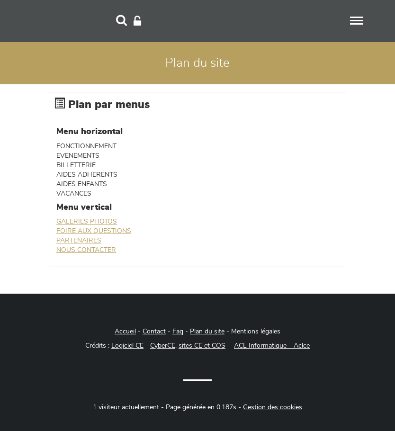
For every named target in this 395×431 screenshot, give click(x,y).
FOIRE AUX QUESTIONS (93, 231)
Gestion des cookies (272, 407)
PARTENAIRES (78, 240)
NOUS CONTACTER (86, 250)
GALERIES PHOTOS (86, 221)
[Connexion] (137, 21)
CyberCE (162, 345)
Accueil (125, 331)
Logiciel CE (127, 345)
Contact (154, 331)
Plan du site (207, 331)
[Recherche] (121, 21)
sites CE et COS (202, 345)
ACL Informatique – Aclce (272, 345)
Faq (177, 331)
